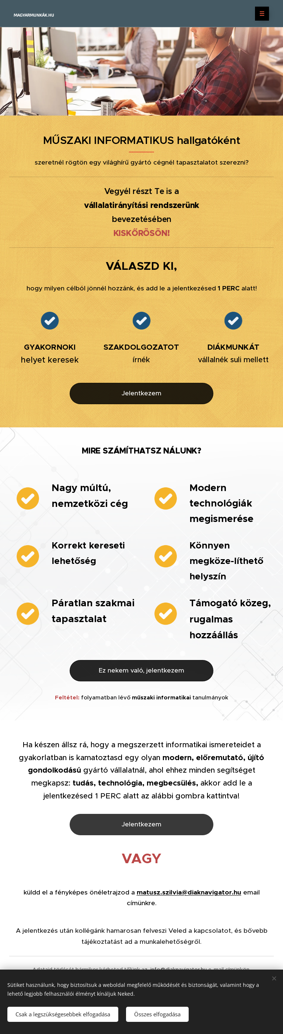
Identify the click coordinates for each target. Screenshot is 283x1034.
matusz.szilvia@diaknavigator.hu (189, 892)
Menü (259, 13)
